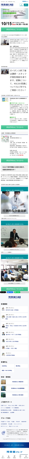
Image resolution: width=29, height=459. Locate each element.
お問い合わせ (22, 405)
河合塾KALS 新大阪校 (17, 395)
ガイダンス (26, 5)
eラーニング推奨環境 (5, 407)
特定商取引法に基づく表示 (19, 410)
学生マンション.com (13, 426)
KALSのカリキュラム (14, 249)
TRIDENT (18, 421)
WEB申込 (4, 366)
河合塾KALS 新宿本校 (17, 381)
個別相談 (21, 5)
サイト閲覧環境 (15, 407)
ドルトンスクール (18, 424)
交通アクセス (4, 405)
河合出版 (10, 424)
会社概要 (12, 412)
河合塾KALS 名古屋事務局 (17, 388)
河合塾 (12, 421)
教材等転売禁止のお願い (6, 410)
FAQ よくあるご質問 (12, 405)
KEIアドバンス (4, 426)
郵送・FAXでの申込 (7, 370)
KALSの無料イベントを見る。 (14, 283)
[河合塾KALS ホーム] (7, 5)
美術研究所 (23, 421)
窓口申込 (18, 366)
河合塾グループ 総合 (5, 421)
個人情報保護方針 (5, 412)
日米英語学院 (4, 424)
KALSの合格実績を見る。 (14, 215)
